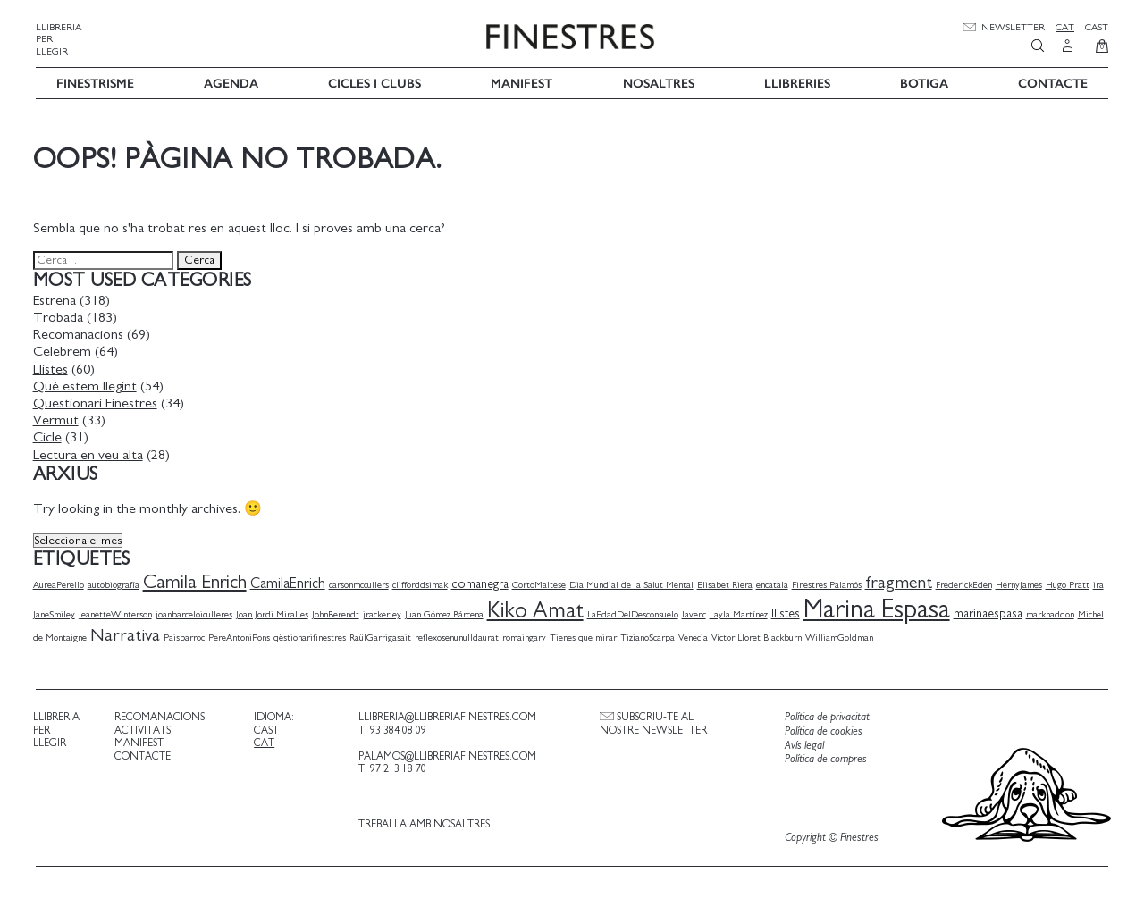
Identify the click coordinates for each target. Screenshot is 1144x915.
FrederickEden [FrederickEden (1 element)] (966, 583)
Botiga (924, 81)
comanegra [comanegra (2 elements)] (482, 582)
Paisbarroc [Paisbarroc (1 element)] (186, 636)
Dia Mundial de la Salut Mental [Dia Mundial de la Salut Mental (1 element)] (634, 583)
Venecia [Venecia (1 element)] (696, 636)
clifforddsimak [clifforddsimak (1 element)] (422, 583)
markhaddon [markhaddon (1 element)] (1053, 612)
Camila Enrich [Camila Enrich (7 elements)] (197, 580)
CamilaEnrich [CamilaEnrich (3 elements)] (290, 582)
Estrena (57, 298)
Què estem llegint (87, 384)
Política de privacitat (825, 716)
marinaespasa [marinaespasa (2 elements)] (990, 612)
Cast (1096, 27)
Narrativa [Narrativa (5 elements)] (128, 633)
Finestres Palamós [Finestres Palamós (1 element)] (829, 583)
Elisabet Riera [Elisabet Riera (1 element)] (727, 583)
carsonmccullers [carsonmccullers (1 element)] (361, 583)
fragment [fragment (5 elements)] (901, 581)
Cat (1065, 27)
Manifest (521, 81)
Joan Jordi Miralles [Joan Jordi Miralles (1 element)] (275, 612)
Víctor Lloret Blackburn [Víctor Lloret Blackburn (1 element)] (759, 636)
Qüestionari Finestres (98, 401)
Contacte (1053, 81)
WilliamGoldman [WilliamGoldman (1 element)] (842, 636)
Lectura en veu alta (91, 453)
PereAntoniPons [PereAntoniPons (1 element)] (242, 636)
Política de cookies (822, 729)
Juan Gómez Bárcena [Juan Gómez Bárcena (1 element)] (447, 612)
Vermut (58, 418)
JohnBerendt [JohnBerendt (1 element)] (338, 612)
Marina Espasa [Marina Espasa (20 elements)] (879, 608)
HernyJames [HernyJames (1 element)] (1021, 583)
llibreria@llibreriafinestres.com (446, 715)
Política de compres (824, 758)
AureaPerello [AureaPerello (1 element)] (61, 583)
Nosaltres (658, 81)
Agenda (231, 81)
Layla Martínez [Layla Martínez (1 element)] (741, 612)
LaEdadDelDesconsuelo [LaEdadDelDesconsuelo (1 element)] (635, 612)
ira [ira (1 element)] (1101, 583)
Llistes (53, 367)
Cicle (50, 436)
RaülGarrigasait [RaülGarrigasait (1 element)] (383, 636)
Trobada (61, 315)
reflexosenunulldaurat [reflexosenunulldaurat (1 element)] (459, 636)
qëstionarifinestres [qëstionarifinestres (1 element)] (312, 636)
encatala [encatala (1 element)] (775, 583)
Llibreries (797, 81)
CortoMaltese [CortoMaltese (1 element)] (541, 583)
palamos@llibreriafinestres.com (446, 754)
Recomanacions (81, 333)
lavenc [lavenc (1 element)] (697, 612)
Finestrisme (95, 81)
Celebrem (65, 350)
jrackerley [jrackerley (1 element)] (385, 612)
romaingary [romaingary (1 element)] (527, 636)
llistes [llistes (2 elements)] (788, 612)
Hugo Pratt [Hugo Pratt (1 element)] (1070, 583)
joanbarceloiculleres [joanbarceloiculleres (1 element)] (196, 612)
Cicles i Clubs (374, 81)
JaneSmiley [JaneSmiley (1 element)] (57, 612)
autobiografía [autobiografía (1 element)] (116, 583)
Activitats (144, 728)
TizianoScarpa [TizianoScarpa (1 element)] (650, 636)
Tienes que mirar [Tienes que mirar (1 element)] (585, 636)
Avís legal (802, 744)
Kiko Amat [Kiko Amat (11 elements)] (538, 609)
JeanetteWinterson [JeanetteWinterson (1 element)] (118, 612)
